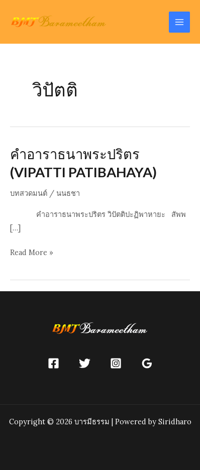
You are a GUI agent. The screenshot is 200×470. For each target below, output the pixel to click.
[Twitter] (84, 363)
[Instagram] (116, 363)
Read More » (31, 252)
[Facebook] (53, 363)
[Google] (147, 363)
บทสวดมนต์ (28, 193)
